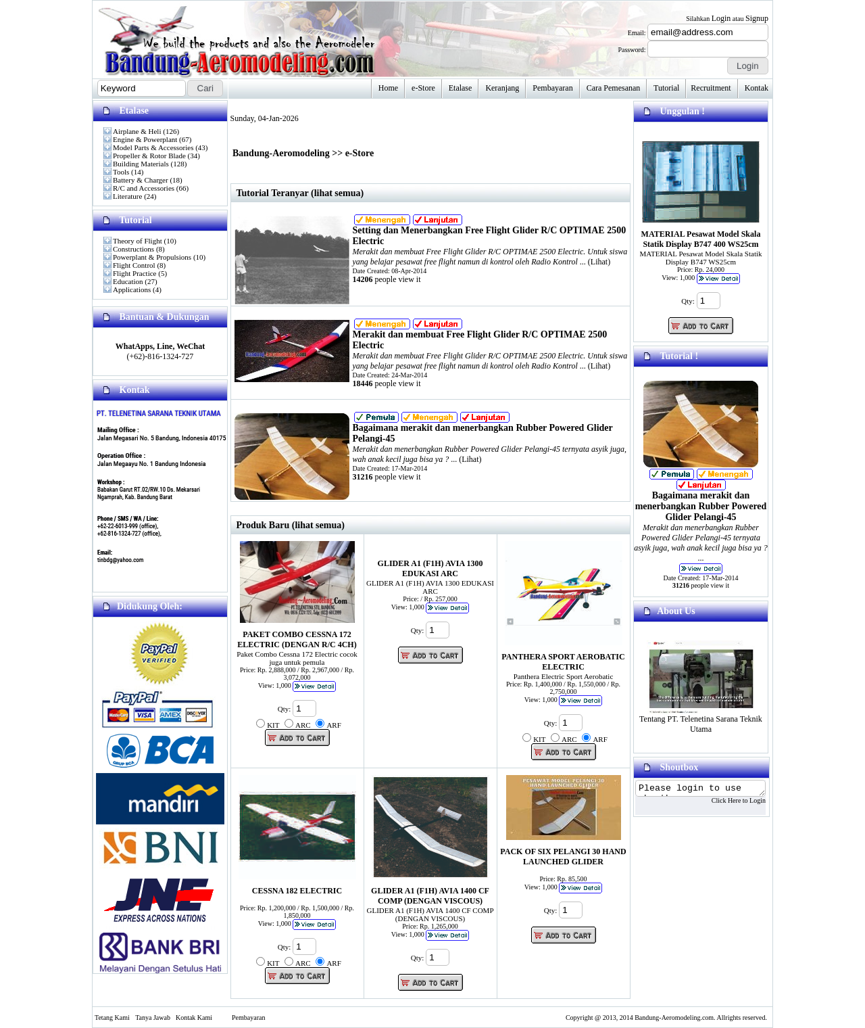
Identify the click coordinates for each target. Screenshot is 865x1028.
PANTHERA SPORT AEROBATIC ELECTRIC (562, 662)
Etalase (460, 88)
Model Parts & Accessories (153, 147)
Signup (756, 18)
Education (128, 281)
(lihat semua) (318, 525)
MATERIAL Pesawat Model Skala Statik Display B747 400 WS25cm (701, 239)
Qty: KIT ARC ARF (298, 725)
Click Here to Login (753, 802)
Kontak (756, 88)
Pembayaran (552, 88)
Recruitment (711, 88)
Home (388, 88)
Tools (121, 172)
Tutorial (666, 88)
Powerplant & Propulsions (152, 257)
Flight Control (134, 265)
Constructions (133, 249)
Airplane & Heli (137, 131)
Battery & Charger (140, 180)
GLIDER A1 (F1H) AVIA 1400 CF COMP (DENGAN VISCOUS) (430, 896)
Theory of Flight (137, 241)
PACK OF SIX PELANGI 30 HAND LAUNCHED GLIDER (563, 856)
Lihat (599, 261)
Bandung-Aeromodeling (281, 153)
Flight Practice (134, 273)
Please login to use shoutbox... (707, 789)
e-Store (423, 88)
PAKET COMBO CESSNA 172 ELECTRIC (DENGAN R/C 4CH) (296, 639)
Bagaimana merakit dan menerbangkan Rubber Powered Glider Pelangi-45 (701, 506)
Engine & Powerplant (145, 139)
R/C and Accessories (143, 188)
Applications (132, 289)
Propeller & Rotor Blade (149, 155)
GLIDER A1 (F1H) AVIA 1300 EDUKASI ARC (430, 568)
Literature (127, 196)
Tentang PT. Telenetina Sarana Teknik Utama (700, 720)
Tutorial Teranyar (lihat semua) (300, 193)
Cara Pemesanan (614, 88)
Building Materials (141, 164)
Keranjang (502, 88)
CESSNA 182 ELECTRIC (297, 890)
